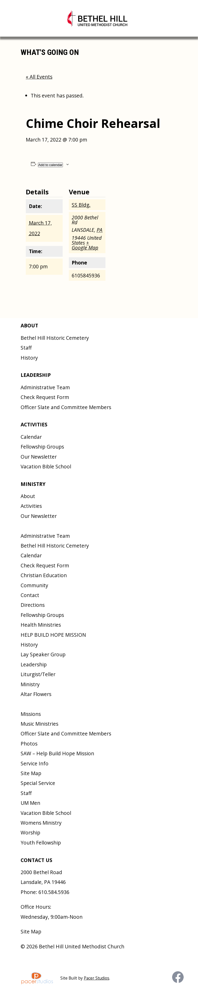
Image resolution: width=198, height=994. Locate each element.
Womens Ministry (41, 822)
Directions (33, 604)
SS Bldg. (81, 204)
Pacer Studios (96, 978)
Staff (26, 347)
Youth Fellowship (41, 842)
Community (34, 585)
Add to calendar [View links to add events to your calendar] (50, 165)
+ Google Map (85, 245)
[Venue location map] (139, 214)
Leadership (34, 664)
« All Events (39, 76)
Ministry (30, 684)
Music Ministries (39, 723)
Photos (29, 743)
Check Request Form (45, 397)
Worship (30, 832)
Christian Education (44, 575)
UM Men (30, 802)
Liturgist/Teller (38, 674)
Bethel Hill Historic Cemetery (55, 337)
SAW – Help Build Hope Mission (57, 753)
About (28, 496)
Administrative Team (45, 387)
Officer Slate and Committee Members (66, 407)
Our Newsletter (39, 456)
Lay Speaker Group (43, 654)
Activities (31, 505)
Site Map (31, 773)
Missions (31, 713)
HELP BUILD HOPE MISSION (53, 634)
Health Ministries (41, 624)
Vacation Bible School (46, 466)
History (29, 357)
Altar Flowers (36, 694)
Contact (30, 595)
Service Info (34, 763)
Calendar (31, 436)
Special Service (38, 783)
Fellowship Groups (42, 446)
